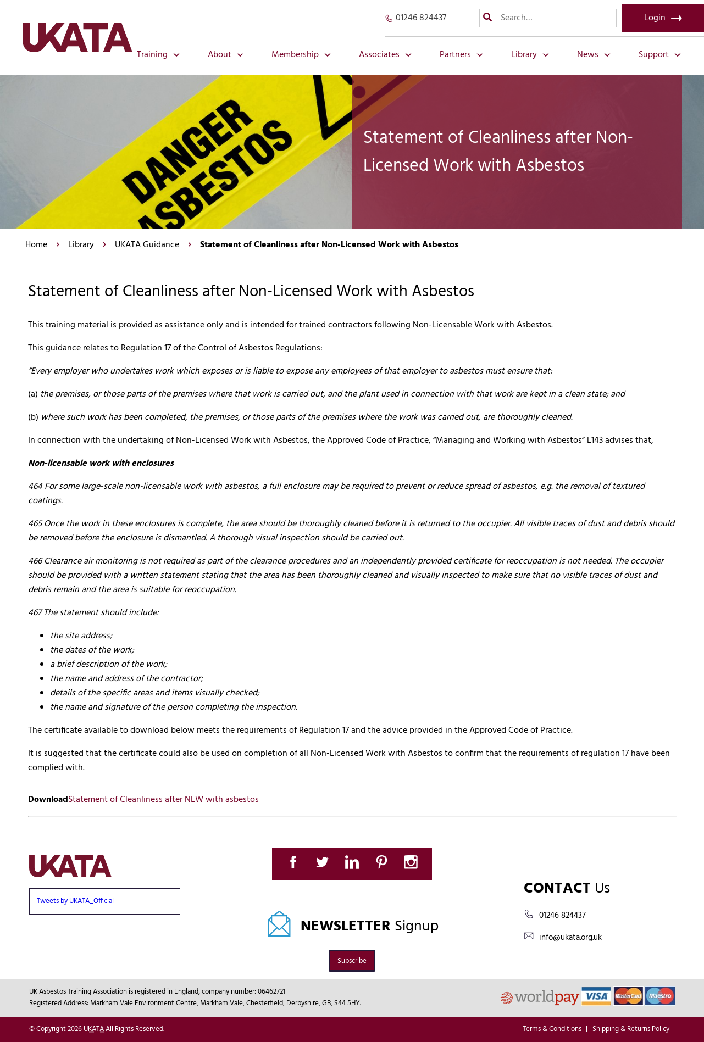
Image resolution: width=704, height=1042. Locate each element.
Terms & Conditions (552, 1029)
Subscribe (352, 961)
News (594, 55)
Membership (301, 55)
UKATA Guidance (147, 245)
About (225, 55)
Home (36, 245)
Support (660, 55)
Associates (385, 55)
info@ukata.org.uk (570, 937)
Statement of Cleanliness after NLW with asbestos (163, 800)
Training (158, 55)
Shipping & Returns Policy (630, 1029)
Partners (461, 55)
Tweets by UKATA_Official (75, 901)
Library (530, 55)
